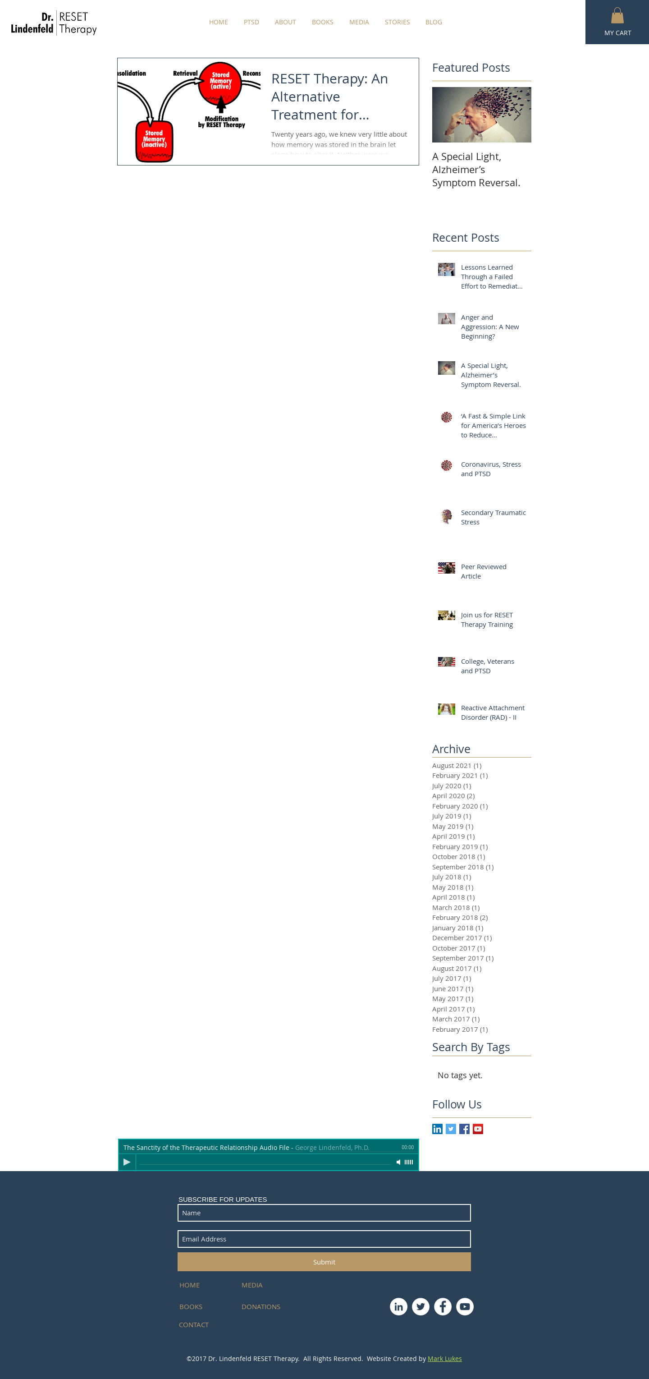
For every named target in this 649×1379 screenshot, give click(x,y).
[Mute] (399, 1162)
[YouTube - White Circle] (465, 1306)
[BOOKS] (205, 1307)
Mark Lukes (445, 1358)
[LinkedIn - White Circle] (398, 1306)
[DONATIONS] (263, 1307)
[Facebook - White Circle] (443, 1306)
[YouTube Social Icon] (478, 1129)
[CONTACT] (201, 1325)
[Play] (127, 1162)
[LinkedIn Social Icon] (437, 1129)
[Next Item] (517, 115)
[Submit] (324, 1261)
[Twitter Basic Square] (451, 1129)
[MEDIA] (263, 1285)
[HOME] (205, 1285)
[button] (617, 15)
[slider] (409, 1162)
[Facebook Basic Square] (464, 1129)
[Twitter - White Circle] (421, 1306)
